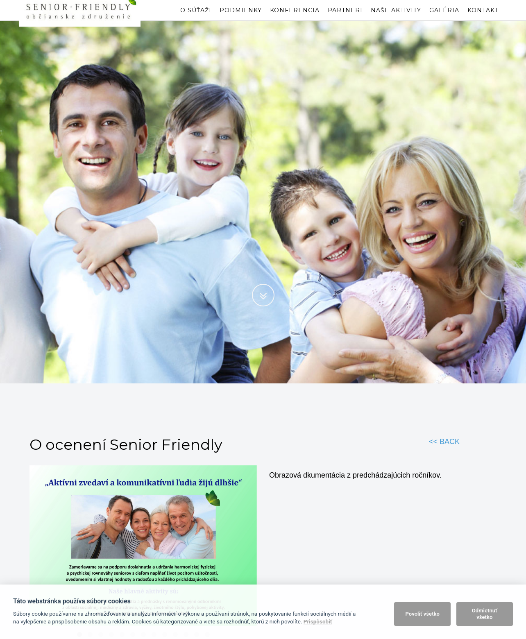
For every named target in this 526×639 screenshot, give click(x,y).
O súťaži (195, 18)
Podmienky (241, 18)
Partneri (345, 18)
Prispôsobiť (318, 621)
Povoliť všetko (423, 614)
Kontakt (483, 18)
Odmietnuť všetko (484, 613)
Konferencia (295, 18)
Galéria (444, 18)
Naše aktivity (396, 18)
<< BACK (444, 441)
